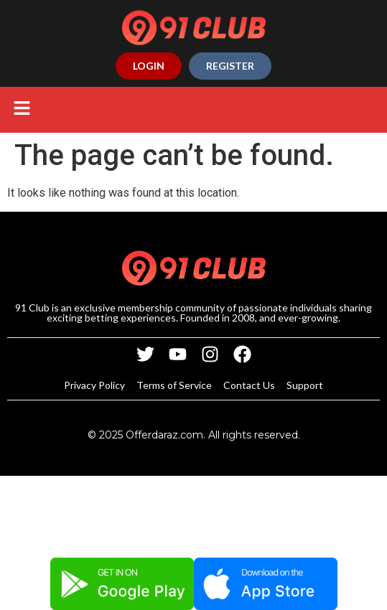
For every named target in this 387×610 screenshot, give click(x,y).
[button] (21, 110)
